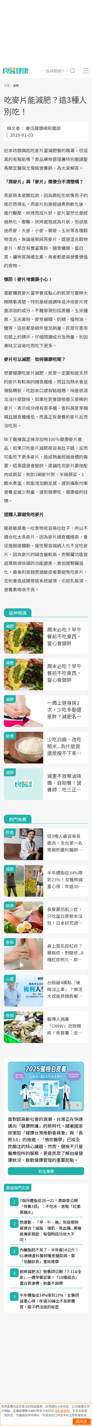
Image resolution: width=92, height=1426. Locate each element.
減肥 (16, 85)
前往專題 (46, 1171)
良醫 (7, 85)
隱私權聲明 (62, 1411)
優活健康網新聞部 (43, 128)
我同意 (82, 1421)
